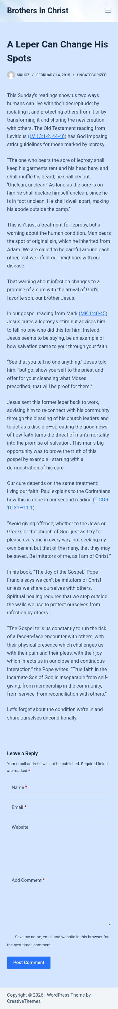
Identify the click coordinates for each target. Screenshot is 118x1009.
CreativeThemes (24, 1001)
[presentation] (49, 852)
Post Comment (28, 962)
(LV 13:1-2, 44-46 (46, 136)
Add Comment (28, 880)
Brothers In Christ (37, 10)
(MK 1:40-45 (92, 313)
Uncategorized (92, 75)
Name (20, 788)
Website (20, 827)
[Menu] (108, 11)
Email (19, 807)
